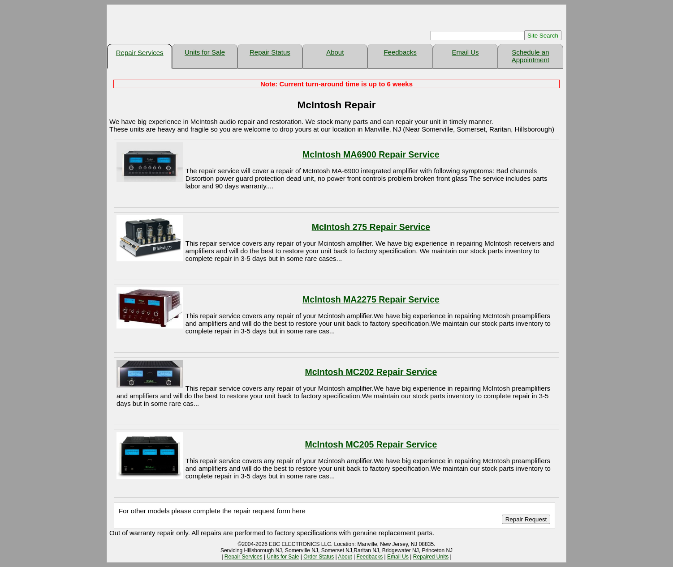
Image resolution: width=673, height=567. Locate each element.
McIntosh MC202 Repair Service (371, 372)
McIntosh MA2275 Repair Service (371, 299)
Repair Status (270, 52)
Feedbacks (400, 52)
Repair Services (140, 52)
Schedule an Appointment (530, 56)
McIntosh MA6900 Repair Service (371, 154)
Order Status (318, 557)
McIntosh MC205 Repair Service (371, 444)
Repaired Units (431, 557)
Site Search (542, 35)
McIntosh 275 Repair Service (371, 227)
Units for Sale (205, 52)
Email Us (465, 52)
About (335, 52)
